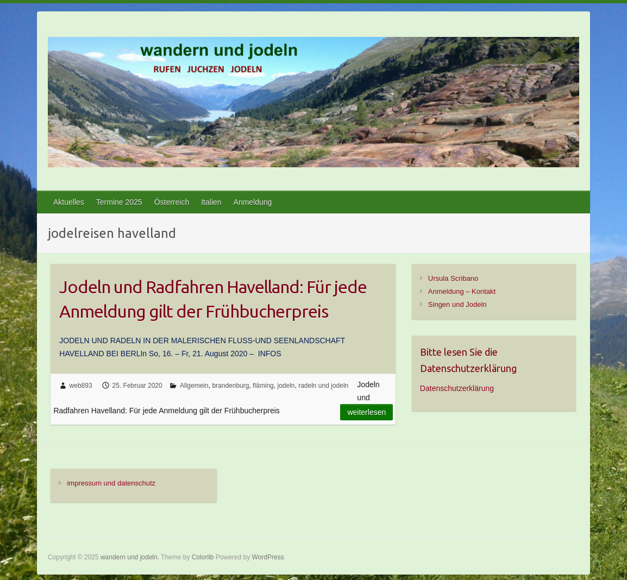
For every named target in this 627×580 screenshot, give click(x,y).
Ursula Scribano (453, 278)
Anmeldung (253, 202)
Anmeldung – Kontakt (462, 291)
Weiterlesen (366, 412)
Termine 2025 (119, 202)
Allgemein (194, 385)
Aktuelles (68, 202)
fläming (263, 385)
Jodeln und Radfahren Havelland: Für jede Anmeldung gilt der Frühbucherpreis (213, 299)
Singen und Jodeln (457, 304)
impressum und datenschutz (111, 483)
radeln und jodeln (323, 385)
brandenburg (230, 385)
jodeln (285, 385)
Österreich (172, 202)
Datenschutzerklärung (457, 388)
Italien (211, 202)
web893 (81, 385)
